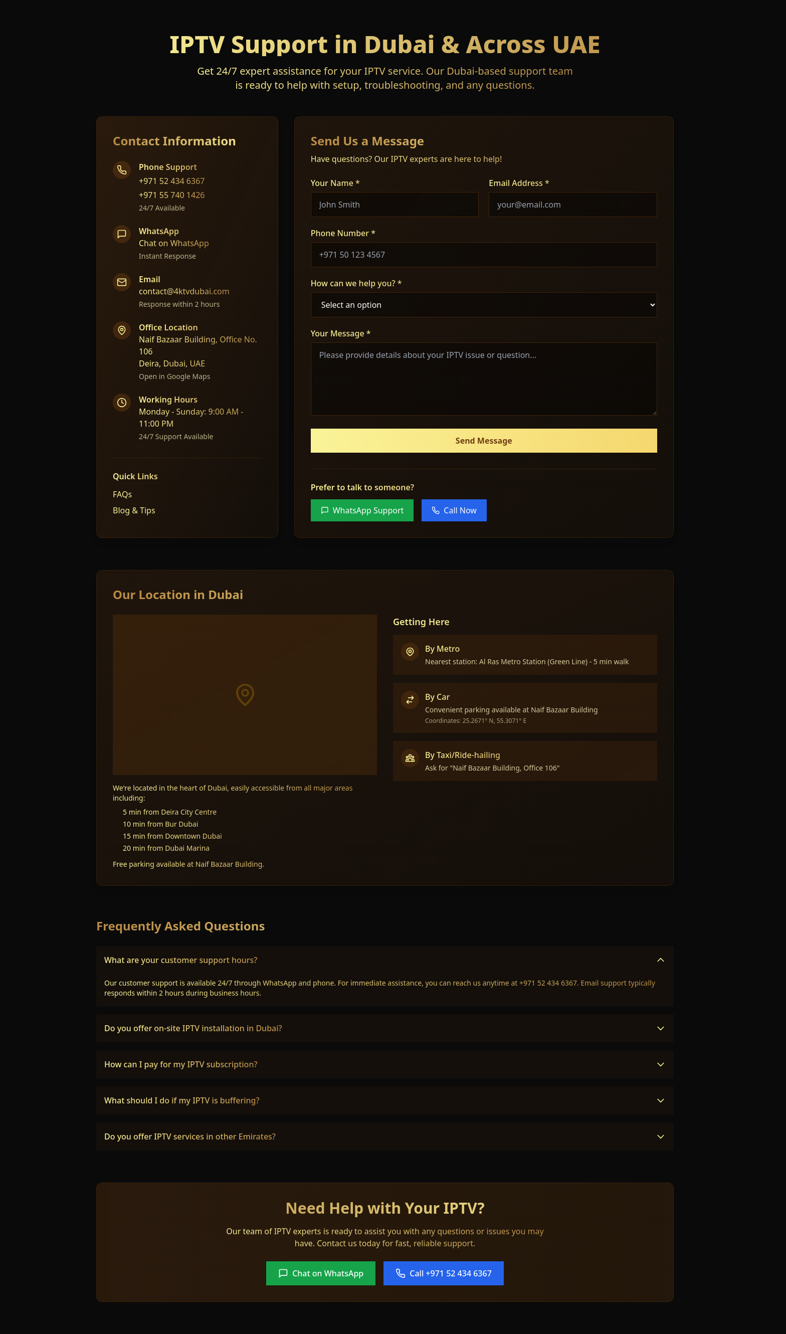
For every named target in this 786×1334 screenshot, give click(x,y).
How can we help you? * (356, 283)
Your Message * (341, 333)
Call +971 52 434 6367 (444, 1273)
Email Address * (519, 182)
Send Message (484, 440)
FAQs (122, 494)
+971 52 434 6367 (172, 180)
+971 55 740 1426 (172, 195)
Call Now (454, 510)
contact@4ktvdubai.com (184, 291)
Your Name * (335, 182)
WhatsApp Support (362, 510)
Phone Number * (343, 233)
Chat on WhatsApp (174, 243)
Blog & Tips (134, 510)
